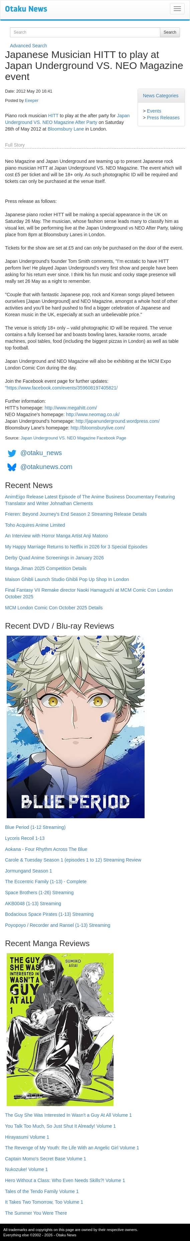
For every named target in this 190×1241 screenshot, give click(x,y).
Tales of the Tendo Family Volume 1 (42, 1191)
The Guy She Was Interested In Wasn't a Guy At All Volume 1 (68, 1115)
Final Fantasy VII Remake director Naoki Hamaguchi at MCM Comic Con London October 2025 (89, 593)
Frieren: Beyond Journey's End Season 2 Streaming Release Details (76, 514)
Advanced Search (28, 45)
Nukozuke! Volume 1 (26, 1169)
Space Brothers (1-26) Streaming (39, 892)
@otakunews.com (46, 466)
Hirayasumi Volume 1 (27, 1137)
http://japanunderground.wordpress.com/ (117, 421)
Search (170, 32)
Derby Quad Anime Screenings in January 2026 (54, 557)
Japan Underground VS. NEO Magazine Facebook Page (73, 438)
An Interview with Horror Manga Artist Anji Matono (56, 535)
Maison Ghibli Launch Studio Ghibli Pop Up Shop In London (67, 579)
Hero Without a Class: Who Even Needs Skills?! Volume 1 (65, 1180)
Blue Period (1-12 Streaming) (35, 827)
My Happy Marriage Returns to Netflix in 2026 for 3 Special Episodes (76, 546)
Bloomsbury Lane (66, 129)
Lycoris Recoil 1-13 (25, 838)
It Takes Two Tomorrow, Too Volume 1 (44, 1202)
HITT (53, 115)
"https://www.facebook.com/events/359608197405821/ (61, 387)
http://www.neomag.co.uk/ (93, 414)
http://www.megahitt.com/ (71, 407)
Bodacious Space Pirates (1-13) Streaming (49, 914)
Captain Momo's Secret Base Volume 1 (45, 1158)
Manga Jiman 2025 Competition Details (45, 568)
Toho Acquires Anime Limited (35, 525)
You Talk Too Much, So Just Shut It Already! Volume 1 (60, 1126)
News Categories (161, 95)
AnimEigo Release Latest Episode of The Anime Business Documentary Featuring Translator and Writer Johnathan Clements (90, 500)
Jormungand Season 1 (28, 871)
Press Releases (163, 117)
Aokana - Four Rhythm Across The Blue (46, 849)
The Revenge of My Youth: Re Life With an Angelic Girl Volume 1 (72, 1147)
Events (154, 111)
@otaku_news (41, 452)
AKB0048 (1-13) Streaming (33, 903)
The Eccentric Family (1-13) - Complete (45, 881)
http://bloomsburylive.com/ (97, 427)
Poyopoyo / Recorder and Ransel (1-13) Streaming (57, 925)
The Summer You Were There (36, 1213)
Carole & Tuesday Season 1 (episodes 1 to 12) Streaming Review (73, 860)
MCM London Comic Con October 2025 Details (54, 607)
